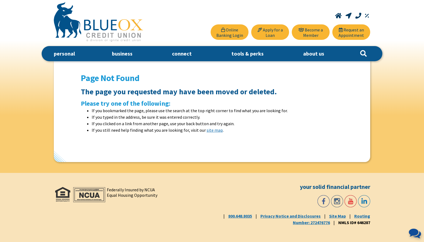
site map (215, 130)
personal (64, 53)
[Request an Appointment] (351, 32)
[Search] (363, 53)
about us (313, 53)
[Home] (339, 16)
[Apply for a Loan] (270, 32)
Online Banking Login (229, 32)
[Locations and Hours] (349, 16)
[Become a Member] (311, 32)
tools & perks (247, 53)
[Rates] (367, 16)
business (122, 53)
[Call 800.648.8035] (358, 16)
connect (182, 53)
